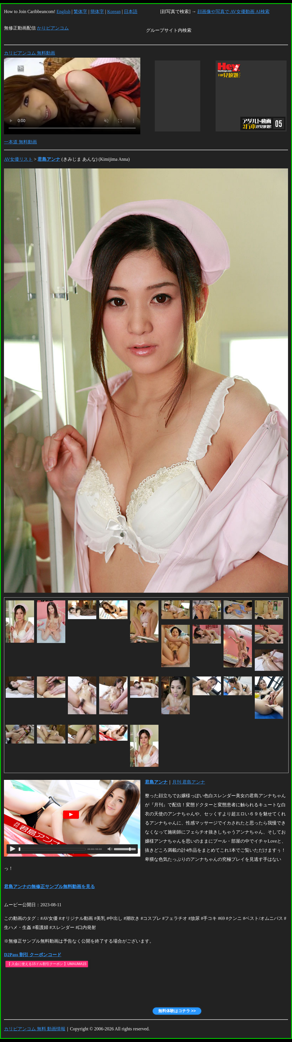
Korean (114, 11)
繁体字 (80, 11)
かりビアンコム (53, 28)
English (63, 11)
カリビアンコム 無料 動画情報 (34, 1028)
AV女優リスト (18, 159)
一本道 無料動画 (20, 141)
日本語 (130, 11)
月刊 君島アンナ (188, 782)
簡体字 (97, 11)
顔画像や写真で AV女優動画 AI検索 (233, 11)
